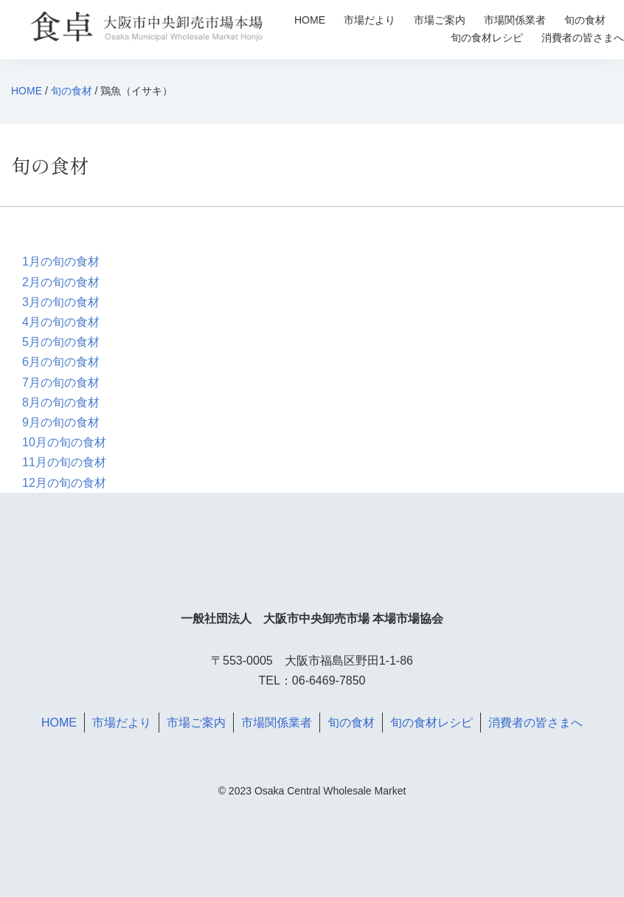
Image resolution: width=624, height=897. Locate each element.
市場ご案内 (439, 20)
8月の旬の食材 (61, 402)
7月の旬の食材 (61, 382)
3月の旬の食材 (61, 302)
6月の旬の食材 (61, 362)
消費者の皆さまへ (582, 38)
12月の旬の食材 (64, 483)
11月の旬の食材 (64, 462)
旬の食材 (585, 20)
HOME (309, 20)
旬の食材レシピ (487, 38)
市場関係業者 (515, 20)
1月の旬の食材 (61, 261)
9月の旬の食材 (61, 422)
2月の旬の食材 (61, 282)
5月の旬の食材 (61, 342)
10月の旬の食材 (64, 442)
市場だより (369, 20)
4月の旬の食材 (61, 322)
